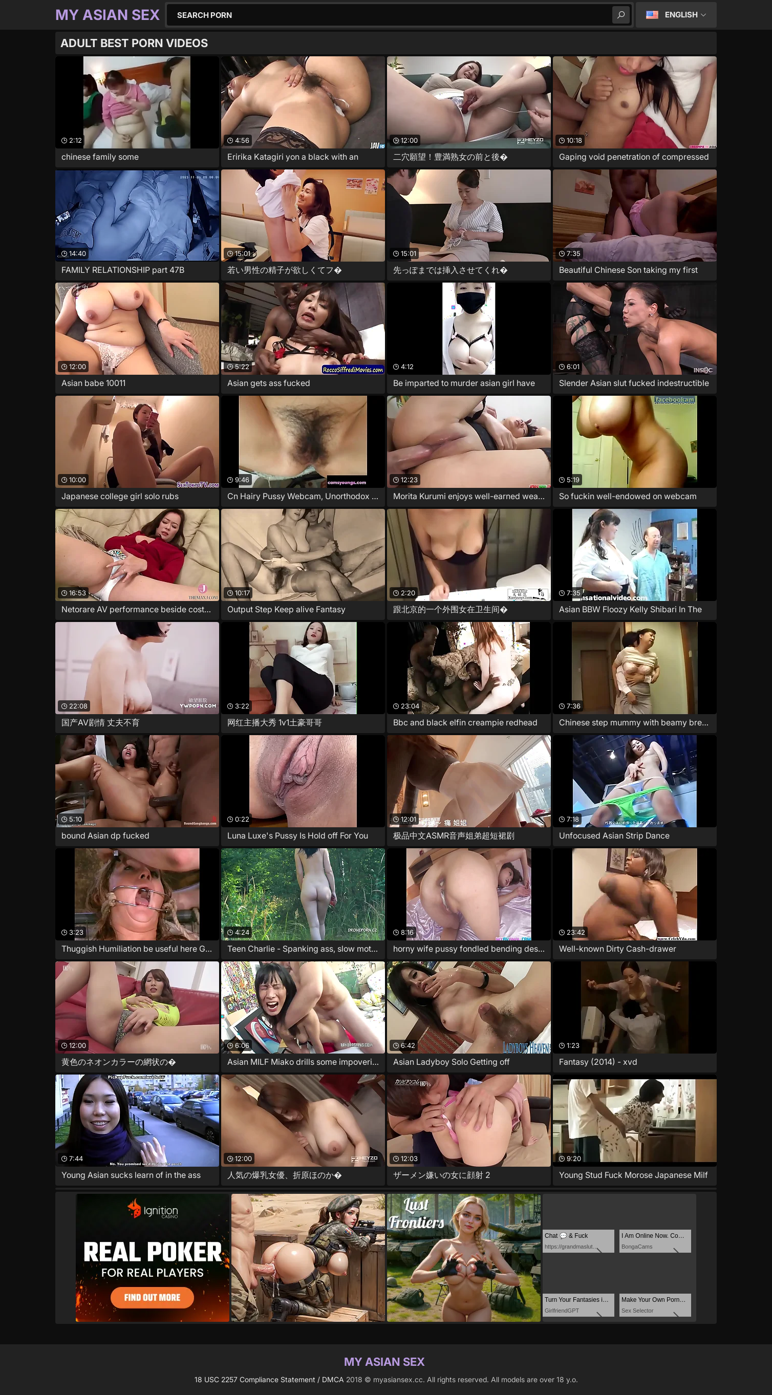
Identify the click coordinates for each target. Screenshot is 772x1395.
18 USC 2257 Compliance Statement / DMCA (269, 1379)
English (681, 14)
